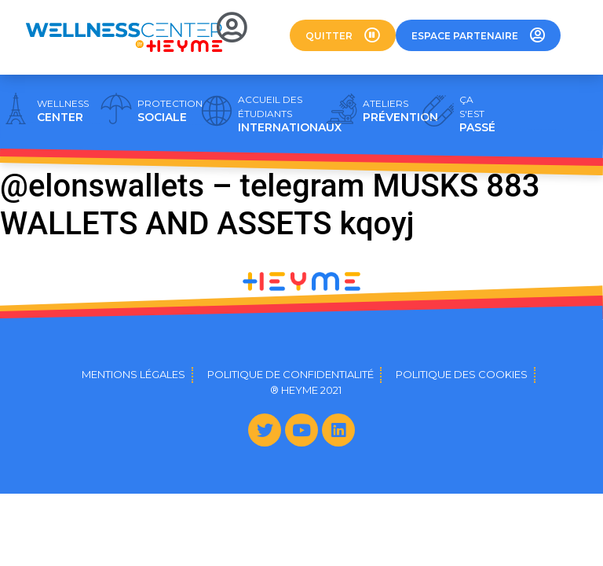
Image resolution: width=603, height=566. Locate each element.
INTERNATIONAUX (290, 114)
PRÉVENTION (400, 110)
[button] (343, 35)
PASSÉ (477, 114)
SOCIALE (170, 110)
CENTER (63, 110)
